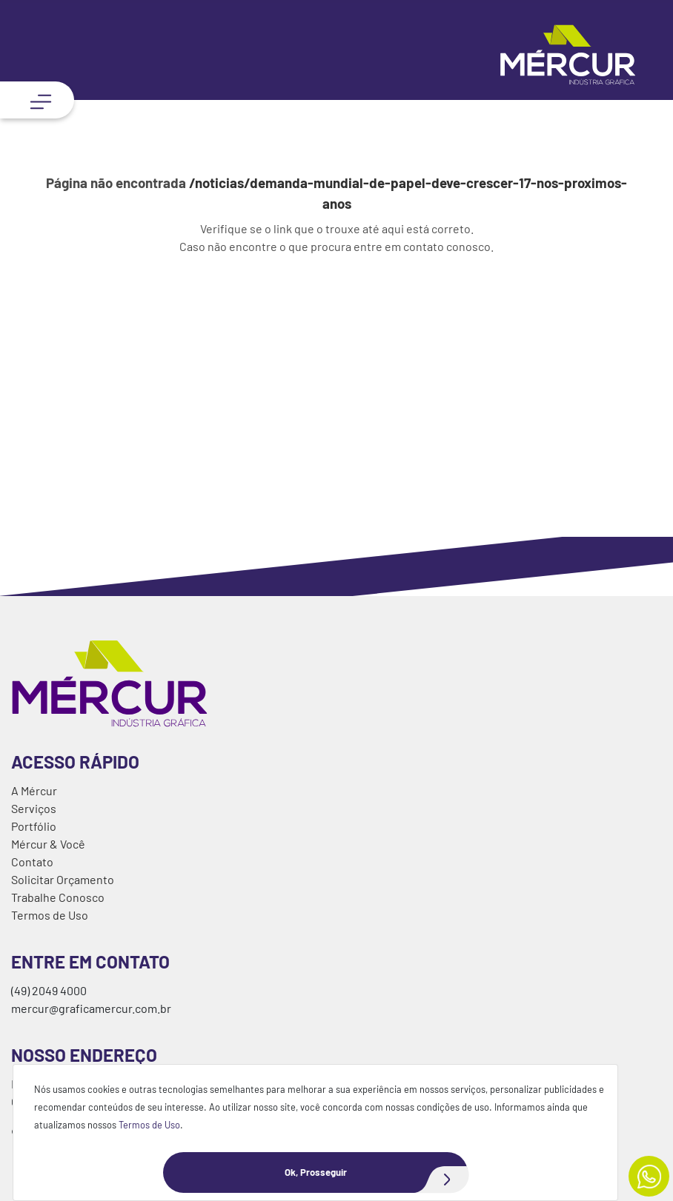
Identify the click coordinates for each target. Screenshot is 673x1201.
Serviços (33, 808)
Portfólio (33, 826)
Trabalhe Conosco (58, 897)
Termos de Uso (149, 1125)
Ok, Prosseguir (376, 1172)
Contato (32, 861)
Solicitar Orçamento (62, 879)
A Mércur (34, 790)
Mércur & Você (48, 844)
